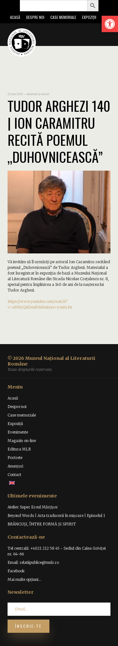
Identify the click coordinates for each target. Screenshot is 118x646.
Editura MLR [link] (19, 449)
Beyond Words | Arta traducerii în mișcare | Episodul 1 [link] (56, 515)
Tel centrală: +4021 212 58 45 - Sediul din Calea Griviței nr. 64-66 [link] (57, 551)
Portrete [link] (15, 457)
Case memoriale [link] (63, 17)
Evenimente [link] (18, 432)
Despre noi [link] (35, 17)
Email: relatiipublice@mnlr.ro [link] (33, 562)
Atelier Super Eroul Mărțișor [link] (33, 507)
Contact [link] (14, 474)
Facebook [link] (16, 571)
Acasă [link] (15, 17)
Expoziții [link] (89, 17)
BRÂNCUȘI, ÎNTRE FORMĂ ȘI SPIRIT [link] (42, 524)
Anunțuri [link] (15, 466)
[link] (110, 24)
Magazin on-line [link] (22, 440)
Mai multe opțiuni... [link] (24, 579)
